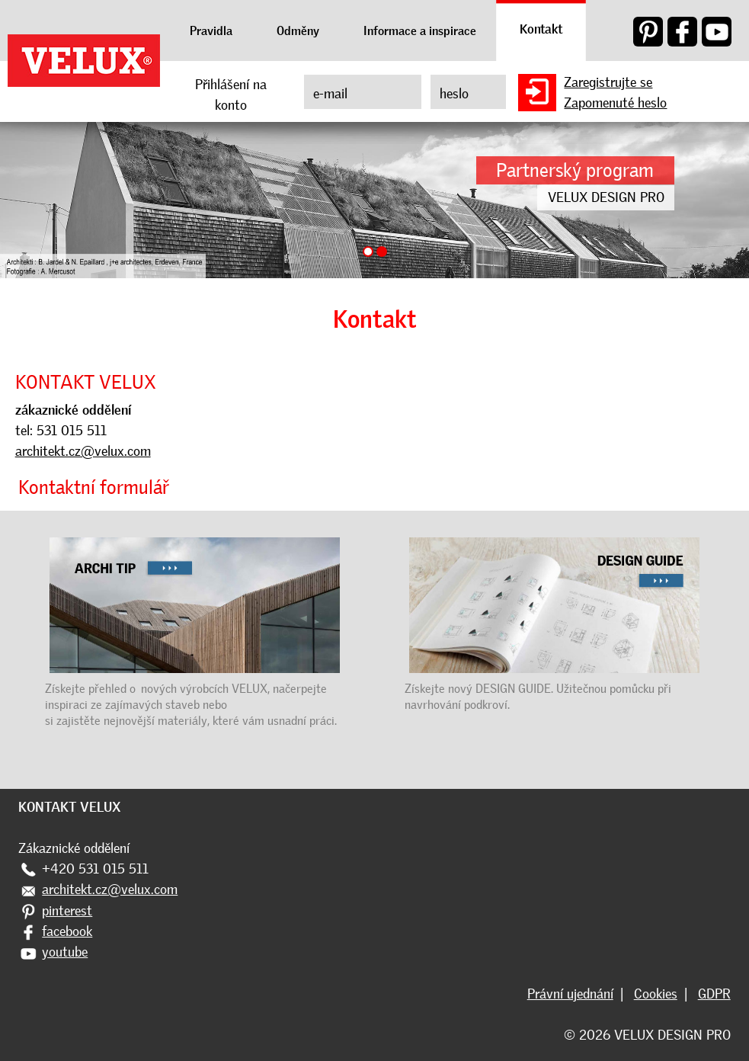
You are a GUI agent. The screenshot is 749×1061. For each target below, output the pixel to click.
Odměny (298, 31)
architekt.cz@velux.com (83, 451)
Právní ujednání (570, 994)
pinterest (67, 910)
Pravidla (211, 31)
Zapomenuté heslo (615, 103)
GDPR (714, 994)
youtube (65, 952)
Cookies (655, 994)
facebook (67, 931)
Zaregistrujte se (608, 82)
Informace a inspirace (419, 31)
